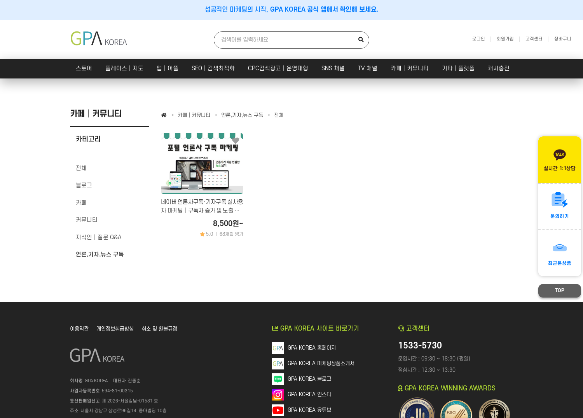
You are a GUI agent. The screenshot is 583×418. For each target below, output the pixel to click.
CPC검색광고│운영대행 (278, 68)
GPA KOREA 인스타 (309, 394)
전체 (278, 115)
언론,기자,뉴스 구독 (242, 115)
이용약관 (79, 329)
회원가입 (505, 39)
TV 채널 (367, 68)
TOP (559, 290)
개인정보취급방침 (115, 329)
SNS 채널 (333, 68)
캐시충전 (499, 68)
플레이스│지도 (124, 68)
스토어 (84, 68)
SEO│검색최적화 (213, 68)
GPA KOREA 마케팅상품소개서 (321, 363)
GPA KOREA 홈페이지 (312, 348)
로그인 (478, 39)
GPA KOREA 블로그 (309, 379)
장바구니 (562, 39)
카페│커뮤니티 (410, 68)
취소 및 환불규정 (159, 329)
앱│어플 (167, 68)
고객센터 (534, 39)
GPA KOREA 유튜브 (309, 410)
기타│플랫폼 (458, 68)
